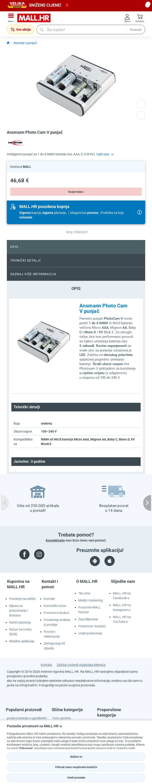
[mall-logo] (35, 18)
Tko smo (84, 593)
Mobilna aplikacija (21, 641)
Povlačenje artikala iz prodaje (57, 622)
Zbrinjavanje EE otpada (54, 646)
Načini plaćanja (20, 622)
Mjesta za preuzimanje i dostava (18, 610)
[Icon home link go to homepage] (8, 43)
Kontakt (49, 599)
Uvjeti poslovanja (90, 633)
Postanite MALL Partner (89, 610)
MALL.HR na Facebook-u (122, 595)
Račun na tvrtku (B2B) (20, 632)
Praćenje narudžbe (22, 599)
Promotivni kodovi (56, 613)
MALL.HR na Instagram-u (122, 607)
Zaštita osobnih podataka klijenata (81, 665)
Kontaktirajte (55, 540)
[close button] (147, 5)
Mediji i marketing (90, 600)
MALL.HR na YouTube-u (122, 619)
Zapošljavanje (88, 619)
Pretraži (136, 30)
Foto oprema (62, 718)
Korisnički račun (55, 606)
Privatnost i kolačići (92, 626)
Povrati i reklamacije (52, 634)
